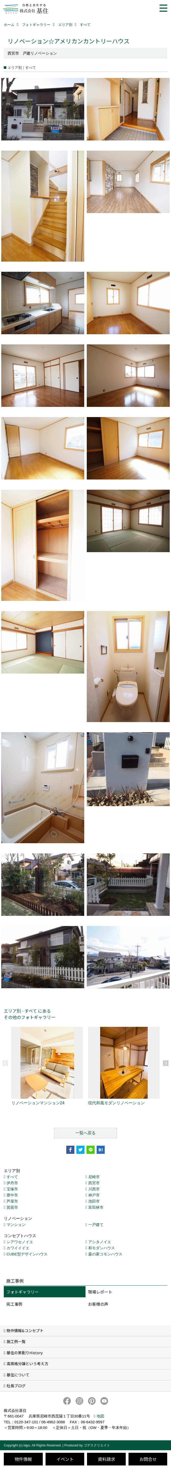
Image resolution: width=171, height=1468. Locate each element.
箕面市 (12, 1207)
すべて (12, 1177)
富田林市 (95, 1207)
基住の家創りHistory (25, 1352)
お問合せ (148, 1459)
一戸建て (95, 1224)
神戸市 (94, 1195)
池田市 (94, 1201)
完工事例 (14, 1304)
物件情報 (23, 1459)
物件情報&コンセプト (25, 1330)
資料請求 (106, 1459)
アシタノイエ (99, 1242)
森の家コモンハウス (105, 1254)
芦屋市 (12, 1201)
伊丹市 (12, 1183)
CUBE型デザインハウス (27, 1254)
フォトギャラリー (22, 1292)
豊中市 (12, 1195)
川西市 (94, 1189)
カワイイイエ (18, 1248)
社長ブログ (16, 1385)
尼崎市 (94, 1177)
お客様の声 (98, 1304)
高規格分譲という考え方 (27, 1363)
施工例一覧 (16, 1341)
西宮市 (94, 1183)
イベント (65, 1459)
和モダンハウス (101, 1248)
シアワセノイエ (20, 1242)
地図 (100, 1416)
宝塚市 (12, 1189)
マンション (16, 1224)
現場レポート (100, 1292)
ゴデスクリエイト (97, 1445)
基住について (18, 1374)
